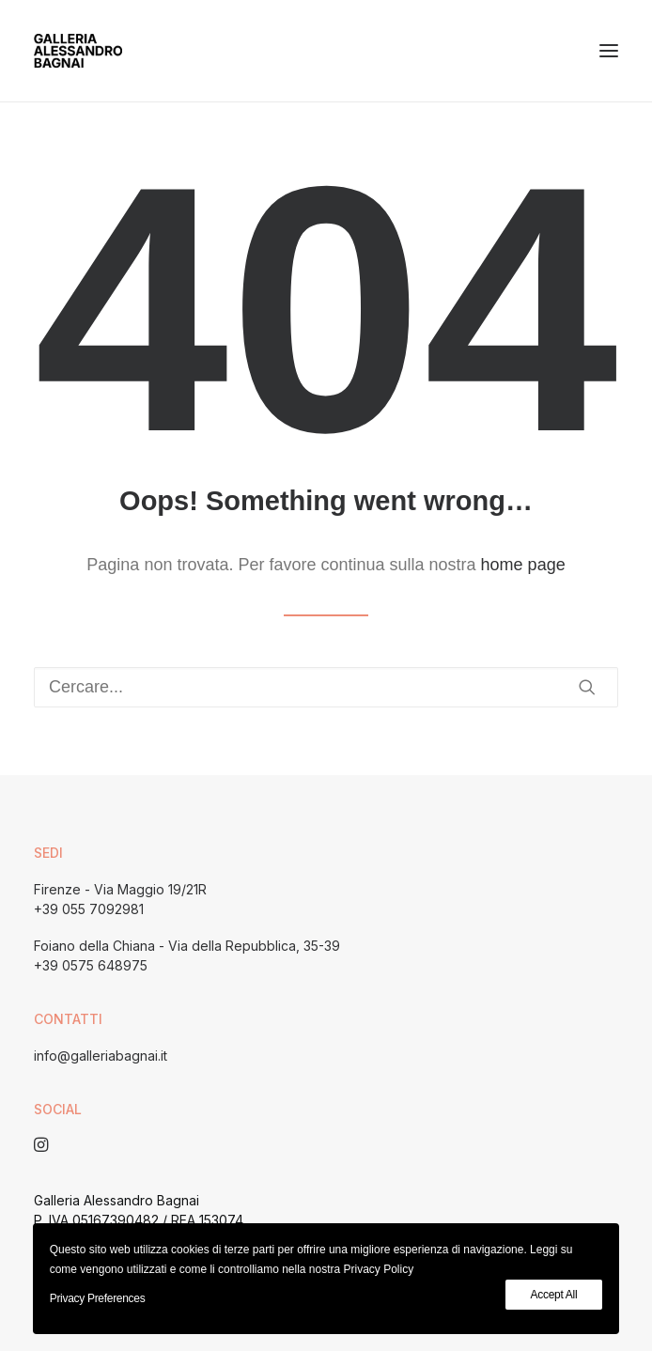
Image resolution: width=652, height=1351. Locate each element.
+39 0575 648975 (90, 965)
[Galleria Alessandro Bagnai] (78, 51)
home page (523, 564)
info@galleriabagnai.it (100, 1056)
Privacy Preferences (98, 1298)
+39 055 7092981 (89, 909)
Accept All (554, 1294)
